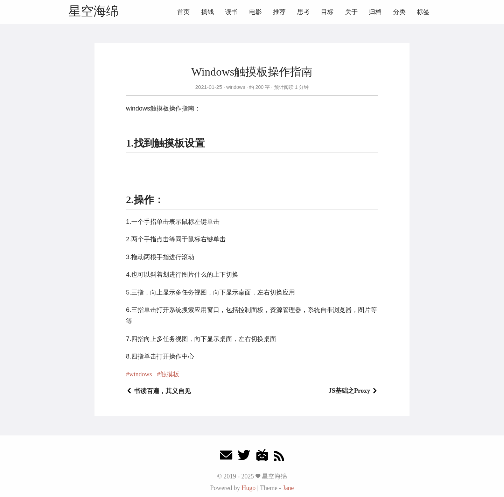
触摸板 (169, 374)
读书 (231, 11)
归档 (375, 11)
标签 (423, 11)
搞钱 (207, 11)
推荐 (279, 11)
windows (235, 87)
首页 (183, 11)
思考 (303, 11)
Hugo (248, 487)
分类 (399, 11)
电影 (255, 11)
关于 (351, 11)
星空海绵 (93, 11)
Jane (288, 487)
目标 (327, 11)
